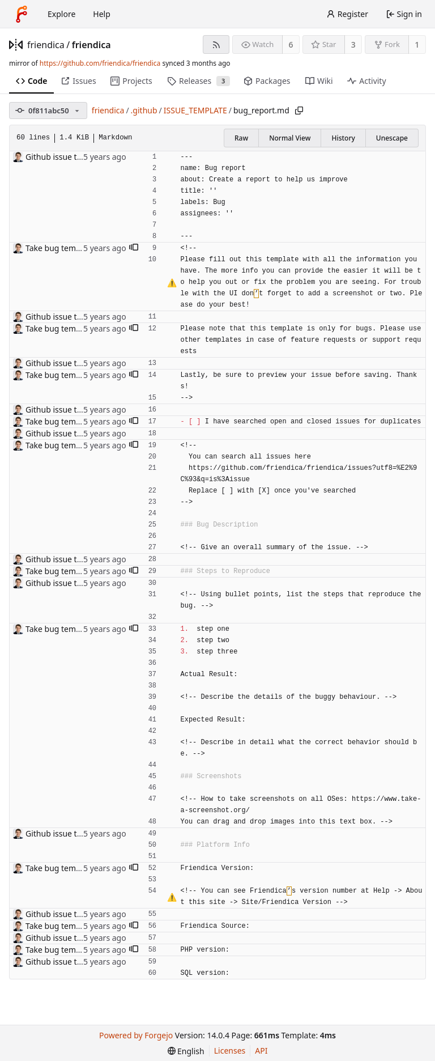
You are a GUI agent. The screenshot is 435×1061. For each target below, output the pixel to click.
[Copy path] (299, 110)
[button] (133, 248)
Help (101, 14)
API (261, 1050)
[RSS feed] (216, 44)
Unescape (392, 138)
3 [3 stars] (353, 44)
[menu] (186, 1051)
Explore (61, 14)
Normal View (289, 138)
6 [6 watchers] (291, 44)
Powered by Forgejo (136, 1035)
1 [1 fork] (417, 44)
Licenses (230, 1050)
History (343, 138)
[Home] (21, 14)
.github (144, 110)
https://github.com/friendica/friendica (100, 63)
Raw (241, 138)
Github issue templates (68, 156)
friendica (46, 44)
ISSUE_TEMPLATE (195, 110)
